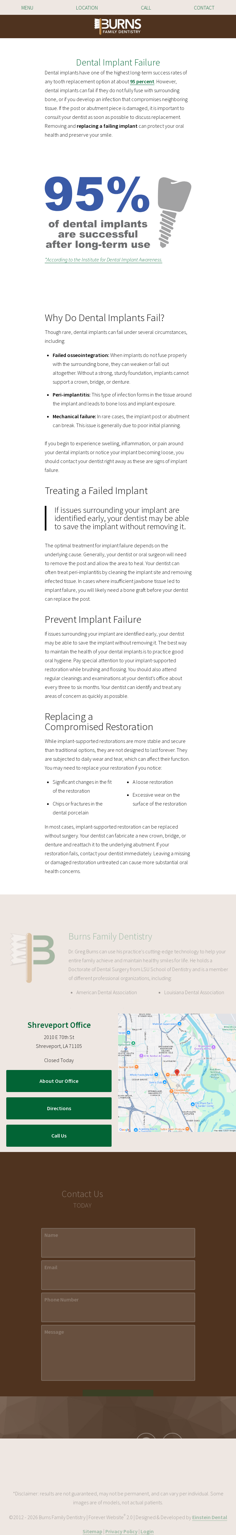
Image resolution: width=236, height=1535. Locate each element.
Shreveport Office (59, 1025)
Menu (27, 7)
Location (87, 7)
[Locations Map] (177, 1072)
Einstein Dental (209, 1531)
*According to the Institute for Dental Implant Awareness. (103, 259)
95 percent (142, 81)
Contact (204, 7)
